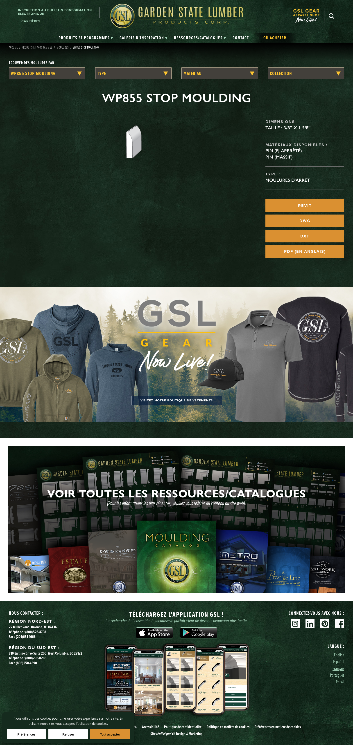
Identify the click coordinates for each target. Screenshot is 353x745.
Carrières (30, 21)
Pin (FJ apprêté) (283, 150)
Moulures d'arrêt (287, 180)
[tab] (85, 38)
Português (337, 675)
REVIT (305, 205)
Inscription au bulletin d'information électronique (55, 12)
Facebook (339, 623)
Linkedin (310, 623)
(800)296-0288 (35, 658)
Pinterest (324, 623)
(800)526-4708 (35, 632)
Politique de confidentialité (182, 727)
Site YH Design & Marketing (176, 734)
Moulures (63, 47)
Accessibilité (150, 727)
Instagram (295, 623)
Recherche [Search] (331, 16)
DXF (304, 236)
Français (338, 668)
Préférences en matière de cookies (278, 727)
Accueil (13, 47)
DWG (304, 221)
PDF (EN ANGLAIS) (305, 251)
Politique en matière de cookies (228, 727)
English (339, 655)
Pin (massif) (279, 157)
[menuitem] (308, 16)
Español (338, 661)
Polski (340, 682)
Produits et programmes (37, 47)
